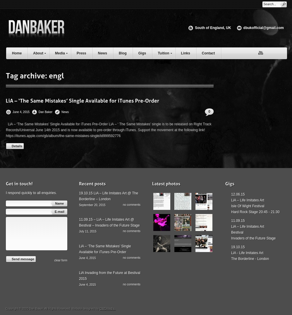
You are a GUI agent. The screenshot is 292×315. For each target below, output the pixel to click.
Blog (123, 53)
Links (185, 53)
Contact (208, 53)
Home (17, 53)
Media (63, 52)
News (102, 53)
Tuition (166, 52)
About (41, 52)
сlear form (60, 260)
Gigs (142, 53)
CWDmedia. (107, 308)
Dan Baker (45, 112)
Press (81, 53)
